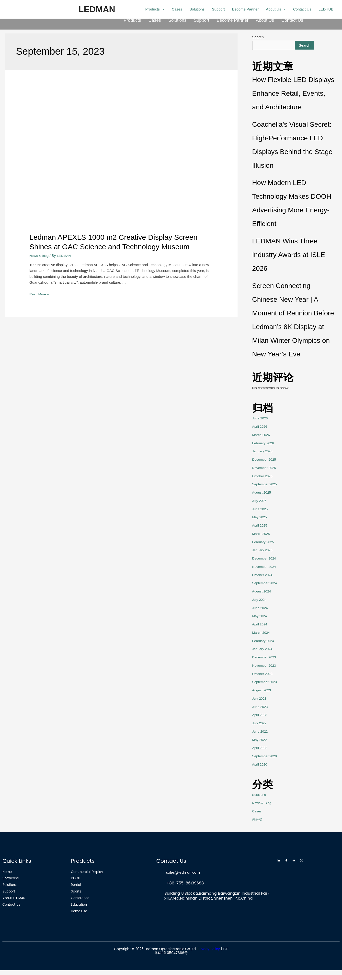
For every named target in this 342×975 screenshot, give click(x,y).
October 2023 (263, 674)
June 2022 (260, 732)
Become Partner (233, 21)
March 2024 (262, 633)
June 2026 (260, 419)
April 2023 (260, 716)
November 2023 (265, 666)
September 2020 (265, 757)
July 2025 (260, 501)
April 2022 (260, 749)
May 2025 (260, 518)
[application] (162, 9)
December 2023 (265, 658)
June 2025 (260, 510)
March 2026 (262, 436)
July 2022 (260, 724)
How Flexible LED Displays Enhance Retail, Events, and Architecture (293, 94)
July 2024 (260, 600)
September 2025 (265, 485)
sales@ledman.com (186, 873)
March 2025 (262, 534)
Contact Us (292, 21)
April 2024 (260, 625)
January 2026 (263, 452)
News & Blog (39, 255)
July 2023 (260, 699)
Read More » (40, 294)
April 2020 (260, 765)
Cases (154, 21)
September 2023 (265, 683)
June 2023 (260, 707)
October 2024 (263, 575)
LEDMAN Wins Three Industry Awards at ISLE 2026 (288, 255)
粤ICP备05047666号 (171, 957)
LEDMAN (97, 9)
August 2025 (262, 493)
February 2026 (264, 444)
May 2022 (260, 740)
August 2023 (262, 691)
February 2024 (264, 641)
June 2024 (260, 608)
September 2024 (265, 584)
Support (201, 21)
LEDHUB (326, 9)
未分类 (257, 820)
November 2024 (265, 567)
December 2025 (265, 460)
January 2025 (263, 551)
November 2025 (265, 469)
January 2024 (263, 650)
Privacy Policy (208, 953)
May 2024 (260, 617)
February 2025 (264, 542)
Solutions (177, 21)
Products (132, 21)
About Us (265, 21)
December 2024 (265, 559)
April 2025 (260, 526)
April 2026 (260, 427)
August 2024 (262, 592)
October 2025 (263, 477)
